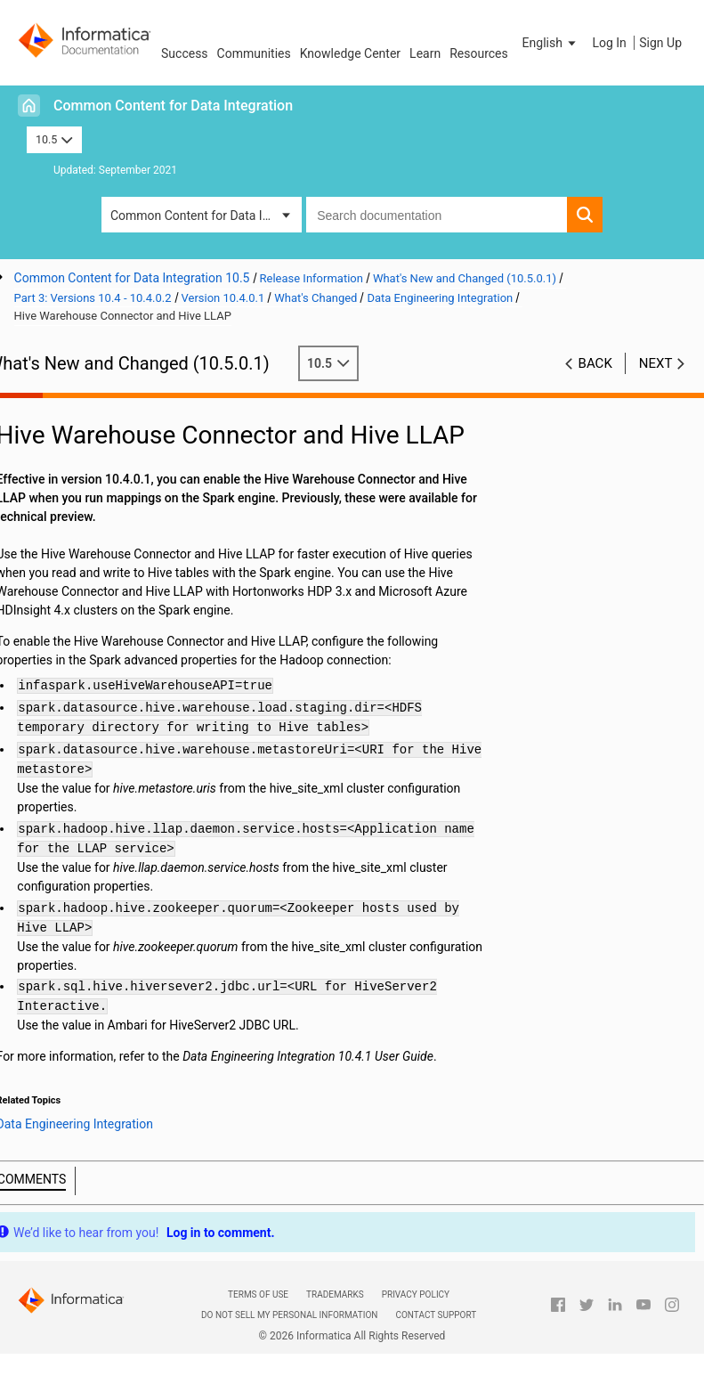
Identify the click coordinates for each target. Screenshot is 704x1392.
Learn (425, 53)
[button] (551, 43)
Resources (478, 53)
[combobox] (436, 214)
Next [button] (656, 363)
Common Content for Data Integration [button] (206, 215)
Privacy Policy (415, 1294)
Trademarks (335, 1294)
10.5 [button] (54, 139)
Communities (254, 53)
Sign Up (660, 43)
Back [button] (595, 363)
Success (184, 53)
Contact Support (435, 1315)
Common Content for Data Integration (173, 105)
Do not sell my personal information (289, 1315)
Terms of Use (258, 1294)
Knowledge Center (350, 53)
